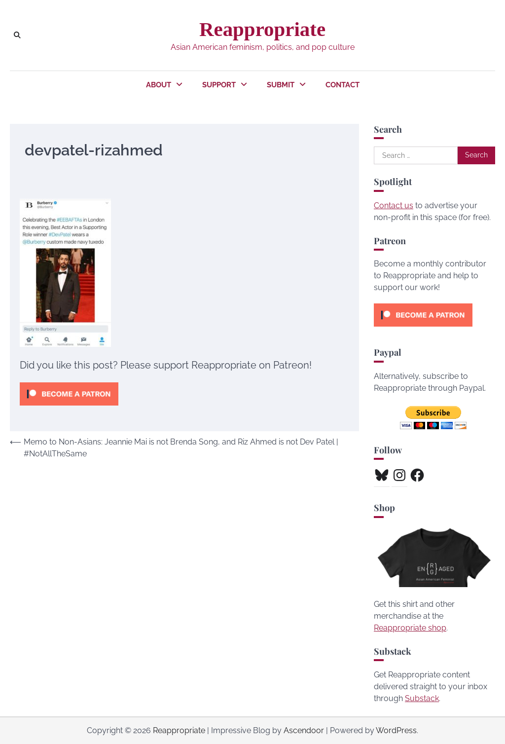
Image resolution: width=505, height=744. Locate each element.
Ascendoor (304, 730)
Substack (422, 698)
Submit (280, 84)
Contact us (393, 205)
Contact (342, 84)
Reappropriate (262, 29)
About (158, 84)
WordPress (396, 730)
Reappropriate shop (410, 627)
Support (219, 84)
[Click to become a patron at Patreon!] (69, 407)
